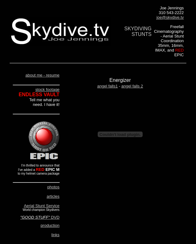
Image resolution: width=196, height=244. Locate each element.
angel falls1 (107, 86)
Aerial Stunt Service (41, 205)
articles (53, 196)
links (55, 234)
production (50, 225)
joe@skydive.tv (170, 17)
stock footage (47, 89)
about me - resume (42, 75)
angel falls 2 (132, 86)
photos (53, 187)
